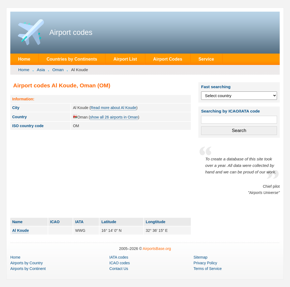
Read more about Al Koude (113, 107)
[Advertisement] (100, 174)
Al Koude (20, 230)
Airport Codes (167, 59)
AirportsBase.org (157, 248)
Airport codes (70, 32)
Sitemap (200, 257)
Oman (58, 69)
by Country (26, 263)
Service (206, 59)
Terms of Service (208, 268)
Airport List (125, 59)
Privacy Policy (205, 263)
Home (24, 59)
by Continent (28, 268)
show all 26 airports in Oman (114, 117)
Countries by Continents (72, 59)
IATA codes (118, 257)
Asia (41, 69)
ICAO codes (119, 263)
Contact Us (118, 268)
